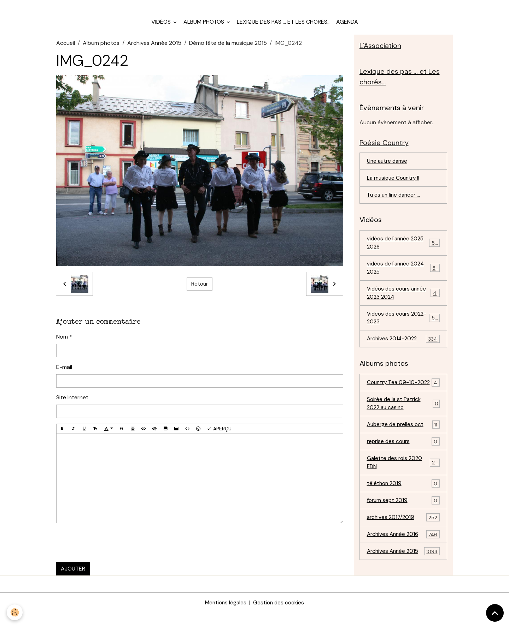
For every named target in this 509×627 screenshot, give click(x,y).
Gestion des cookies (279, 617)
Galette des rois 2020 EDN (403, 484)
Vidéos (161, 26)
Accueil (65, 48)
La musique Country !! (394, 185)
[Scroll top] (495, 613)
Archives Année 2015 (154, 48)
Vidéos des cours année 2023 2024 (403, 303)
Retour (199, 289)
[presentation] (110, 547)
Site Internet (72, 402)
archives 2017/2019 (403, 541)
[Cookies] (15, 612)
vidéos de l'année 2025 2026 (403, 251)
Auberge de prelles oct (403, 446)
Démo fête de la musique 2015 (228, 48)
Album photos (204, 26)
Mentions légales (224, 617)
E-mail (64, 372)
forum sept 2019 (403, 524)
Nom (62, 341)
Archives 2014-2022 (403, 350)
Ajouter (73, 573)
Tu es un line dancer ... (395, 203)
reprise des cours (403, 463)
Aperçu (219, 433)
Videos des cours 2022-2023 (403, 328)
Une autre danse (388, 168)
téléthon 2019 (403, 506)
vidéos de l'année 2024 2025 (403, 277)
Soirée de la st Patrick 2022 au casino (403, 424)
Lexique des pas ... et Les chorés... (283, 26)
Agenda (347, 26)
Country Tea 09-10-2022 (403, 398)
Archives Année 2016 (403, 558)
